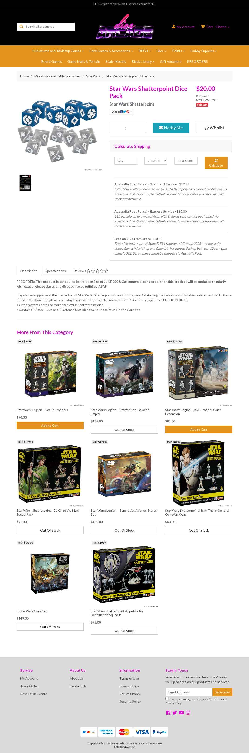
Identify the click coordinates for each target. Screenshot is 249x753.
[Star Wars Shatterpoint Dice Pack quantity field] (128, 128)
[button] (214, 128)
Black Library (142, 61)
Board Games (51, 61)
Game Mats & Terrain (83, 61)
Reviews (91, 271)
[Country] (155, 161)
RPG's (143, 51)
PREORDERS (197, 61)
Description (28, 271)
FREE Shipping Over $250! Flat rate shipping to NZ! (124, 4)
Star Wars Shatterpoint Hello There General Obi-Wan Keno (197, 512)
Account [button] (183, 27)
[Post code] (185, 161)
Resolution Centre (33, 694)
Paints (177, 51)
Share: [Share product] (121, 111)
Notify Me (171, 127)
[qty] (125, 161)
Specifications (55, 271)
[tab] (29, 270)
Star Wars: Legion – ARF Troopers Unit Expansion (193, 412)
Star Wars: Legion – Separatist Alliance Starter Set (124, 512)
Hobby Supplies (202, 51)
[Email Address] (189, 692)
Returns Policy (129, 694)
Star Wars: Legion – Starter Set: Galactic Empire (120, 412)
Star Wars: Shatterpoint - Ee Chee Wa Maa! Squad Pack (48, 512)
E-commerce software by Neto (143, 743)
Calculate (216, 163)
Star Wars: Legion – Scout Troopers (42, 410)
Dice (160, 51)
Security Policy (130, 701)
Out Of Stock (124, 430)
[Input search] (50, 27)
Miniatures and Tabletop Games (56, 51)
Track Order (29, 686)
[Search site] (21, 27)
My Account (29, 678)
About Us (77, 678)
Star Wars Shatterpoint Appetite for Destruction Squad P (117, 613)
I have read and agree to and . (196, 701)
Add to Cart (50, 425)
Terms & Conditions (210, 699)
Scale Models (116, 61)
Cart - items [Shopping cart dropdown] (214, 27)
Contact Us (78, 686)
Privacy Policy (129, 686)
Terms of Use (129, 678)
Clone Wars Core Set (32, 611)
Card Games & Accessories (109, 51)
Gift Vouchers (170, 61)
